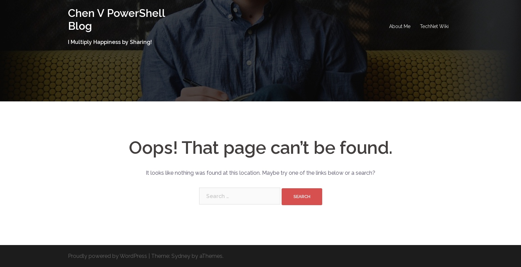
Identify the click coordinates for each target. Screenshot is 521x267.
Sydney (180, 256)
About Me (399, 26)
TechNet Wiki (434, 26)
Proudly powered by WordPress (107, 256)
